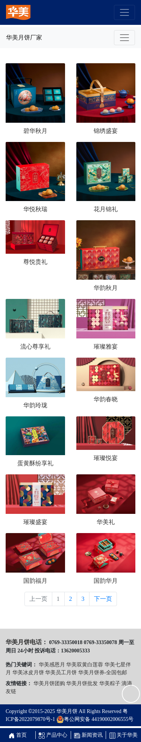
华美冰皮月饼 (28, 672)
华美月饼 (66, 711)
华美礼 (106, 522)
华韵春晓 (106, 399)
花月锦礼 (106, 209)
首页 (18, 735)
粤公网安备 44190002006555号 (95, 719)
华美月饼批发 (82, 683)
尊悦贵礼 (35, 262)
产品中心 (53, 735)
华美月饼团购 (49, 683)
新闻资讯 (88, 735)
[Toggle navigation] (124, 12)
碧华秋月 (35, 131)
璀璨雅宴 (106, 346)
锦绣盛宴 (106, 131)
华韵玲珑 (35, 405)
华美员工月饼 (61, 672)
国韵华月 (106, 580)
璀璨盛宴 (35, 522)
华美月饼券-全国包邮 (102, 672)
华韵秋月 (106, 288)
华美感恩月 (52, 664)
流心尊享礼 (35, 346)
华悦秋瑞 (35, 209)
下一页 (103, 599)
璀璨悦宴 (106, 458)
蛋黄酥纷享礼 (35, 463)
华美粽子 (109, 683)
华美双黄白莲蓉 (84, 664)
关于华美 (123, 735)
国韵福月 (35, 580)
